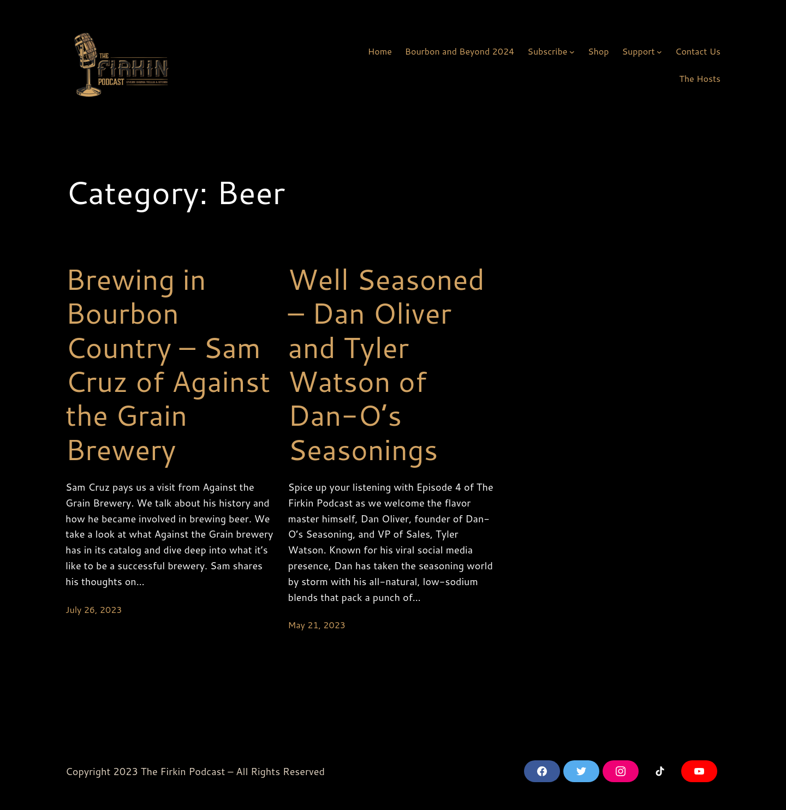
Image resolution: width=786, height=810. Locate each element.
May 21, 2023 (317, 624)
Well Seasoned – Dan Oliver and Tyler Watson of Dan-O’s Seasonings (386, 364)
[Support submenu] (659, 51)
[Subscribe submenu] (572, 51)
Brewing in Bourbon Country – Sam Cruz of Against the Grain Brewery (168, 364)
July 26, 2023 (94, 609)
